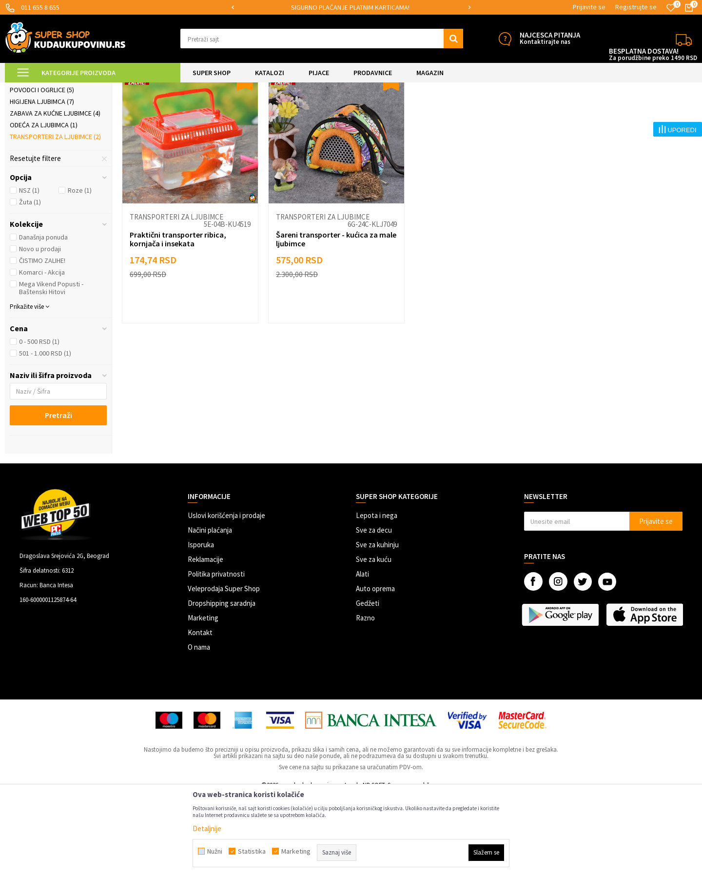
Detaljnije (207, 828)
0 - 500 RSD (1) (39, 423)
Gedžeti (367, 685)
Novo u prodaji (40, 331)
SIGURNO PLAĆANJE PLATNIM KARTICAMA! (350, 7)
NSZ (29, 272)
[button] (321, 38)
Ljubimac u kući (38, 137)
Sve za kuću (373, 641)
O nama (199, 729)
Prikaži (595, 113)
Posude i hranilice (43, 160)
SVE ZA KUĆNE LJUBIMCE (127, 88)
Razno (365, 700)
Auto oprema (375, 671)
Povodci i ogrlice (42, 172)
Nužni (214, 851)
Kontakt (200, 714)
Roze (80, 272)
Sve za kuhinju (377, 627)
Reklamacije (205, 641)
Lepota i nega (376, 597)
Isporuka (201, 627)
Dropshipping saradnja (221, 685)
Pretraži (58, 497)
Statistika (252, 851)
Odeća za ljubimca (44, 207)
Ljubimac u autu (39, 148)
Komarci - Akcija (42, 354)
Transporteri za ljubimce (55, 219)
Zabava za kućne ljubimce (55, 195)
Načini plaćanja (210, 612)
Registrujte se (636, 6)
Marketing (203, 700)
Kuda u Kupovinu (27, 88)
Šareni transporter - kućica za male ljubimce (336, 321)
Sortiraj (518, 113)
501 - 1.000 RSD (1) (45, 435)
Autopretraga (477, 113)
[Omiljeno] (670, 7)
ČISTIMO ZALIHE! (42, 343)
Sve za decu (374, 612)
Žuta (30, 284)
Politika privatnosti (216, 656)
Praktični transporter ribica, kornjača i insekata (178, 321)
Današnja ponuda (43, 319)
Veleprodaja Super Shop (224, 671)
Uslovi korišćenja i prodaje (226, 597)
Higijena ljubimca (42, 184)
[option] (351, 7)
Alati (362, 656)
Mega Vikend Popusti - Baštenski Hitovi (51, 370)
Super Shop (72, 88)
